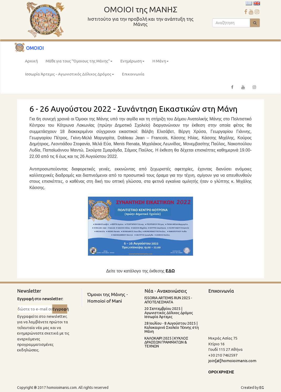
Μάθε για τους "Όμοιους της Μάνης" (79, 61)
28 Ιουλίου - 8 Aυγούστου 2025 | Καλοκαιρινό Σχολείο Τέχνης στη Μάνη (171, 327)
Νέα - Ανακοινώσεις (165, 290)
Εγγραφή (59, 309)
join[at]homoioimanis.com (232, 360)
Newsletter (29, 290)
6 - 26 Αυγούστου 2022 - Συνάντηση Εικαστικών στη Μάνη (133, 108)
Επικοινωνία (133, 74)
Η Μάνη (160, 61)
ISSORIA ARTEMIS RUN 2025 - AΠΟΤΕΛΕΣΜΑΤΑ (168, 300)
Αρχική (31, 61)
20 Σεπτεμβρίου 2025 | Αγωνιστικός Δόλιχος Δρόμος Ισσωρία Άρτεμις (168, 313)
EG (261, 387)
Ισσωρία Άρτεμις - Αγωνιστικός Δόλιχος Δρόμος (69, 74)
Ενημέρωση (132, 61)
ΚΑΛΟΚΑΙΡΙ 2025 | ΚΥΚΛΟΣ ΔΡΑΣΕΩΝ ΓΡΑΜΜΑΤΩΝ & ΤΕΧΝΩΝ (166, 342)
